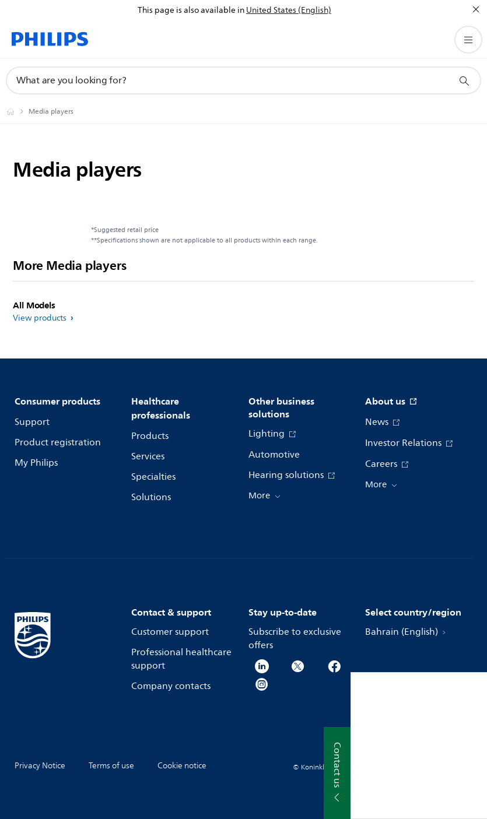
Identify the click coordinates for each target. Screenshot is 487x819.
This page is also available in (191, 10)
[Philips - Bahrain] (17, 111)
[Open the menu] (468, 40)
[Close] (476, 9)
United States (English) (288, 10)
